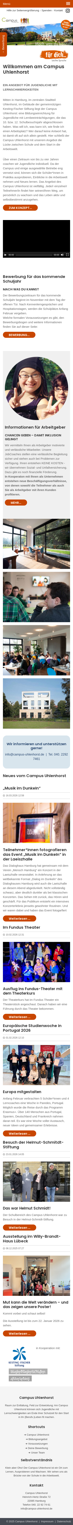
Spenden (47, 10)
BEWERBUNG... (19, 335)
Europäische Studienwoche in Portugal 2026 (32, 1028)
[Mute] (62, 254)
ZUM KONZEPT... (20, 208)
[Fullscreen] (67, 254)
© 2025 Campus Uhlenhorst (22, 1521)
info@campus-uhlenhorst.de (24, 754)
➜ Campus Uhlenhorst (36, 1434)
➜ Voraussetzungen (36, 1443)
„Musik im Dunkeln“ (22, 788)
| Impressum (46, 1521)
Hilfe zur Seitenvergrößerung (23, 10)
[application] (36, 239)
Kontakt (58, 10)
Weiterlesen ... (19, 919)
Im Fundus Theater (21, 927)
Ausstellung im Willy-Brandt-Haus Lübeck (32, 1239)
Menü (6, 3)
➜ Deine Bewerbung (36, 1448)
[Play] (5, 254)
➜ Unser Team (36, 1452)
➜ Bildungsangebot (36, 1439)
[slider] (34, 255)
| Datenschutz (62, 1521)
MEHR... (16, 503)
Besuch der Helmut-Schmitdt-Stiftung (33, 1145)
